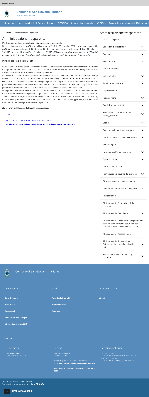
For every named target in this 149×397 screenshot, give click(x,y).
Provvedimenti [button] (109, 97)
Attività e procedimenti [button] (113, 83)
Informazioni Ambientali (113, 166)
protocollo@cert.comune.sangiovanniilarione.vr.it (76, 363)
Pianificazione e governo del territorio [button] (120, 173)
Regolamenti (10, 311)
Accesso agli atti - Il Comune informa (36, 23)
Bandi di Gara (10, 304)
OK (7, 391)
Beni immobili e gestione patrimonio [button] (119, 130)
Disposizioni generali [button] (112, 39)
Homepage (9, 23)
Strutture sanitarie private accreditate (120, 181)
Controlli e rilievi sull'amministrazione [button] (120, 137)
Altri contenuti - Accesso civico (117, 233)
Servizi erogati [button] (109, 144)
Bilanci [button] (106, 122)
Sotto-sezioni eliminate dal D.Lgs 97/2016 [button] (118, 256)
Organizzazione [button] (110, 90)
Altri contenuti (109, 195)
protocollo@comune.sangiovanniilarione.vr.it (71, 360)
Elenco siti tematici (59, 304)
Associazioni (56, 311)
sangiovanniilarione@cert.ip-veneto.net (69, 368)
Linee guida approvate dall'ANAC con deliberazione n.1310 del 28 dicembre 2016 (38, 46)
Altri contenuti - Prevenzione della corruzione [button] (118, 204)
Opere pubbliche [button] (110, 159)
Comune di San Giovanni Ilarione (39, 13)
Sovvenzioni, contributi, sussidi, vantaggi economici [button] (117, 114)
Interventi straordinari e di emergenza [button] (120, 188)
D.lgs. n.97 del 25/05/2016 (67, 78)
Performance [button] (109, 61)
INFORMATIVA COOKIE (22, 391)
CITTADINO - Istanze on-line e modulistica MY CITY (81, 23)
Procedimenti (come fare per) (16, 317)
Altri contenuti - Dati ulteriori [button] (116, 213)
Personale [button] (107, 54)
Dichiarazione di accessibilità (16, 324)
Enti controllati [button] (109, 76)
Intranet (102, 298)
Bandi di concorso (111, 68)
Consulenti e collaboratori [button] (114, 46)
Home (8, 32)
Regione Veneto (8, 3)
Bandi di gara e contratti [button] (114, 105)
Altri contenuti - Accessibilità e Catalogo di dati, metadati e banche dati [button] (119, 244)
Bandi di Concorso (12, 298)
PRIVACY (40, 384)
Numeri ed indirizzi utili (61, 298)
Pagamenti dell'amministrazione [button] (117, 152)
